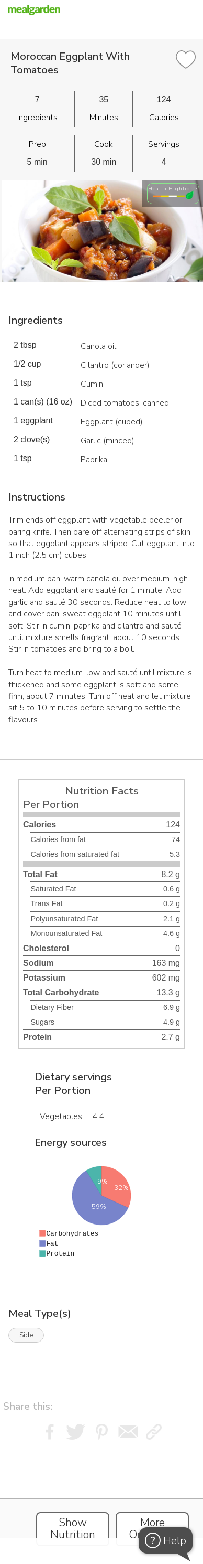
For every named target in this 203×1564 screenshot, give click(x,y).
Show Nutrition (72, 1529)
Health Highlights (173, 188)
